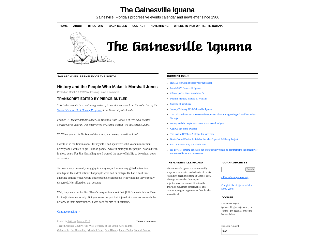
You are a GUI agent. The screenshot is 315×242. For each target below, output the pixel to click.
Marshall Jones (95, 230)
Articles (72, 221)
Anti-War (88, 225)
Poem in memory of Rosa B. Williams (188, 98)
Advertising (160, 25)
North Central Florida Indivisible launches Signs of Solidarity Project (204, 139)
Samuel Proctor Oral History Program (79, 110)
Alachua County (73, 225)
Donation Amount (230, 226)
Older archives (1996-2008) (234, 177)
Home (64, 25)
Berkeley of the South (106, 225)
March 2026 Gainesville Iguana (185, 88)
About (77, 25)
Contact (138, 25)
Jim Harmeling (78, 230)
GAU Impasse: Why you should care (188, 144)
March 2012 (83, 221)
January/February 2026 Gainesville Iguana (191, 109)
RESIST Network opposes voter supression (191, 82)
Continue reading (68, 211)
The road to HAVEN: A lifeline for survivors (192, 134)
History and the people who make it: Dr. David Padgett (197, 123)
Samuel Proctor (142, 230)
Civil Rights (125, 225)
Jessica (94, 92)
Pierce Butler (126, 230)
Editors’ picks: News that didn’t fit (187, 93)
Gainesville (63, 230)
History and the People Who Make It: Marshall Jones (107, 86)
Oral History (111, 230)
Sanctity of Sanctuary (180, 104)
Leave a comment (109, 92)
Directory (95, 25)
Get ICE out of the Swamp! (183, 128)
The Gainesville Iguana (157, 10)
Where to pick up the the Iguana (198, 25)
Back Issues (118, 25)
